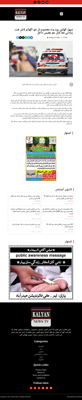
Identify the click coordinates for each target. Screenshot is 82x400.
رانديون (41, 351)
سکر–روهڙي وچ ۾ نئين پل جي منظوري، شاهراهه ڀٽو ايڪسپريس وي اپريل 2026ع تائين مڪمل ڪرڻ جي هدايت (57, 211)
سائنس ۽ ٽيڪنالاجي (40, 354)
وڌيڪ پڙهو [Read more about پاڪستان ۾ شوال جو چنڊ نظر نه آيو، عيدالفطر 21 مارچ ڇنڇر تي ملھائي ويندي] (70, 201)
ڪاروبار (41, 359)
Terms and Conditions (41, 375)
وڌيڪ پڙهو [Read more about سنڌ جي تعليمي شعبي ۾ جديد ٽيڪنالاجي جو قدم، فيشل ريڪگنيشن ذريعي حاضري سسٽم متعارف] (37, 213)
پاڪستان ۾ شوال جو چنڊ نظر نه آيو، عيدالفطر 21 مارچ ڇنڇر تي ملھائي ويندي (58, 197)
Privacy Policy (40, 370)
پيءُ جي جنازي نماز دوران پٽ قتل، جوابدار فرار (26, 224)
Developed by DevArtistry (74, 396)
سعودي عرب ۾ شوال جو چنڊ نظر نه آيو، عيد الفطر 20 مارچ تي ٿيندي (25, 197)
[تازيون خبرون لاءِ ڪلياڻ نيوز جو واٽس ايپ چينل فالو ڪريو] (71, 84)
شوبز (41, 357)
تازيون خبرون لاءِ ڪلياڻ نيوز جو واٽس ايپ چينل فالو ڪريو (39, 84)
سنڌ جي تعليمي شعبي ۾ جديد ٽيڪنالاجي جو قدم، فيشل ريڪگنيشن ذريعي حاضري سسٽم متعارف (25, 210)
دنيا (41, 349)
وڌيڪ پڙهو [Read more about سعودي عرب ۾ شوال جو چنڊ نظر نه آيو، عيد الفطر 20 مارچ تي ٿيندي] (37, 201)
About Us (41, 373)
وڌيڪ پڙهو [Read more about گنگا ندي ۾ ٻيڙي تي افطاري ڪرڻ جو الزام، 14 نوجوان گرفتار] (70, 229)
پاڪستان (41, 346)
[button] (61, 13)
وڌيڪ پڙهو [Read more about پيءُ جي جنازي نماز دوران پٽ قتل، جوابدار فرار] (37, 226)
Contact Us (41, 378)
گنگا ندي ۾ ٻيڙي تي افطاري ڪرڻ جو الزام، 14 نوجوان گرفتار (59, 225)
